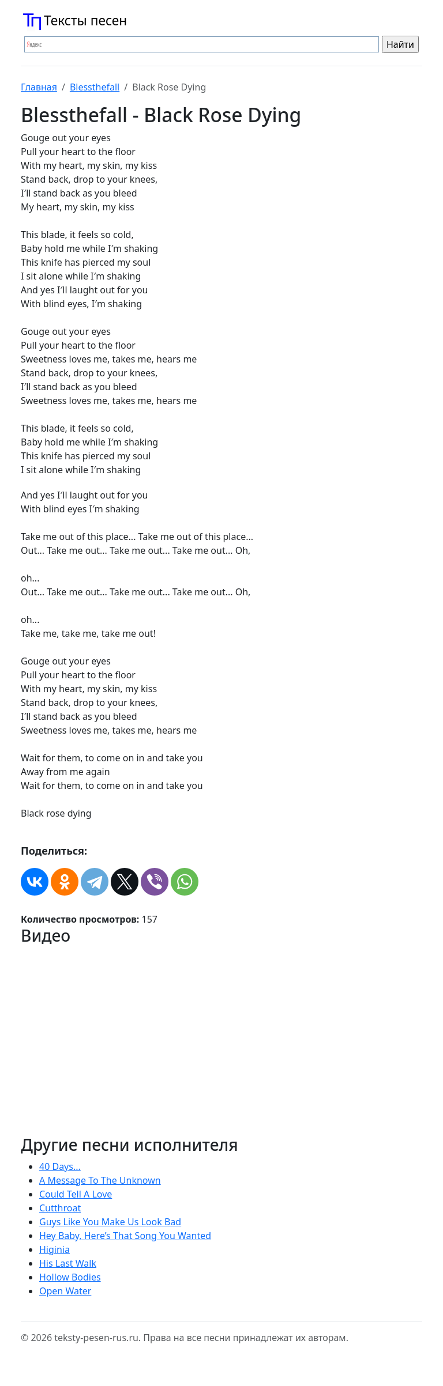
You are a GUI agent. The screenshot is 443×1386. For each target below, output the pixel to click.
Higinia (54, 1249)
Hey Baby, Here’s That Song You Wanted (125, 1235)
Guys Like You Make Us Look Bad (110, 1221)
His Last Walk (67, 1263)
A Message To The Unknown (100, 1180)
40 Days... (60, 1166)
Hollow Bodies (70, 1277)
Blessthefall (94, 87)
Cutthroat (60, 1208)
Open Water (65, 1291)
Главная (39, 87)
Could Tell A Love (75, 1194)
